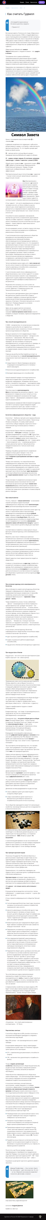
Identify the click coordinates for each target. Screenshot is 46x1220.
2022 (21, 8)
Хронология (33, 2)
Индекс (22, 2)
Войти (41, 2)
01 (24, 8)
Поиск (27, 2)
